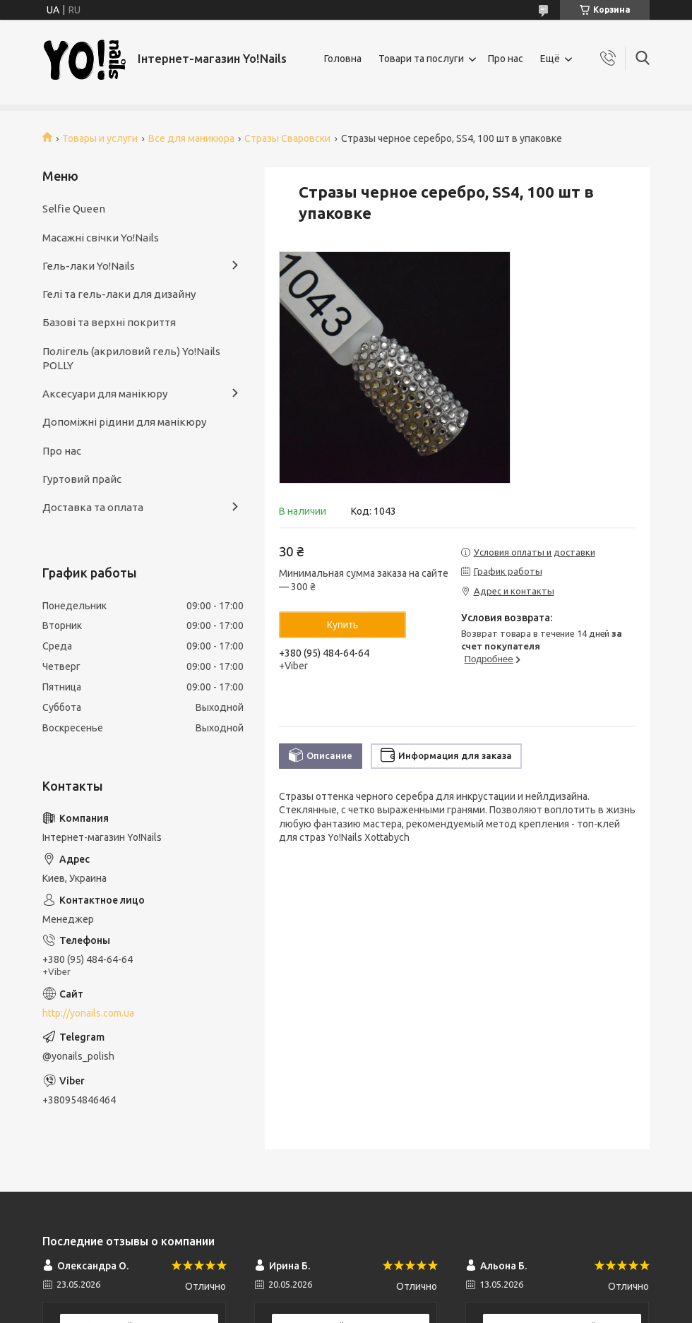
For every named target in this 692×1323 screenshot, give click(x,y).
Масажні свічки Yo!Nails (100, 238)
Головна (343, 58)
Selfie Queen (73, 209)
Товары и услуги (100, 138)
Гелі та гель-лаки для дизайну (119, 294)
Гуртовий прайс (81, 479)
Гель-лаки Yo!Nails (88, 266)
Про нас (505, 58)
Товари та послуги (421, 58)
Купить (342, 624)
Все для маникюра (191, 138)
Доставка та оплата (92, 507)
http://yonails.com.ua (88, 1013)
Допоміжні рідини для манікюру (124, 422)
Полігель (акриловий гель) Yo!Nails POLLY (131, 358)
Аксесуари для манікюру (104, 394)
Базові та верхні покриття (109, 322)
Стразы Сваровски (287, 138)
